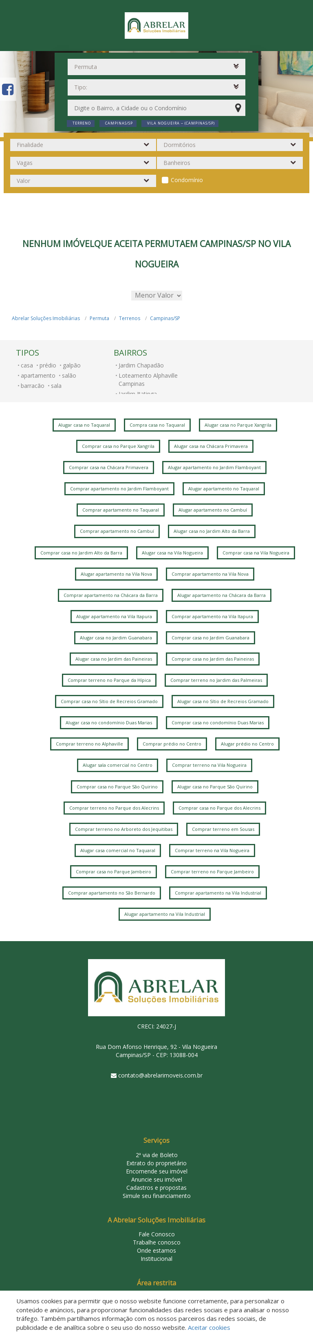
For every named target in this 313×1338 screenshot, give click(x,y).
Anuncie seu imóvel (156, 1179)
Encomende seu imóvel (156, 1171)
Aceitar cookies (209, 1327)
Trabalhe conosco (157, 1242)
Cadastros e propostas (156, 1187)
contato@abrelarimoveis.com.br (160, 1075)
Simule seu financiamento (157, 1196)
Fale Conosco (157, 1234)
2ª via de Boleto (157, 1155)
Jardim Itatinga (138, 394)
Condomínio (187, 179)
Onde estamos (156, 1250)
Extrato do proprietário (156, 1163)
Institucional (156, 1258)
